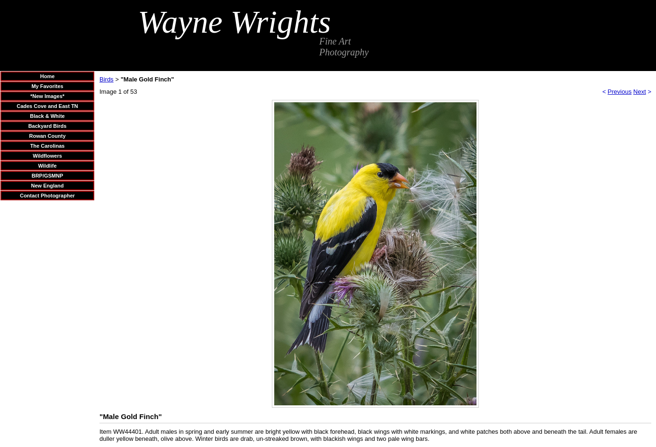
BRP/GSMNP (47, 176)
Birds (106, 79)
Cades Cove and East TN (47, 106)
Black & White (47, 116)
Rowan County (47, 136)
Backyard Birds (47, 126)
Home (47, 76)
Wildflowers (47, 156)
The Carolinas (47, 146)
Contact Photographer (47, 195)
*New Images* (47, 96)
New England (47, 185)
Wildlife (47, 166)
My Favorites (47, 86)
